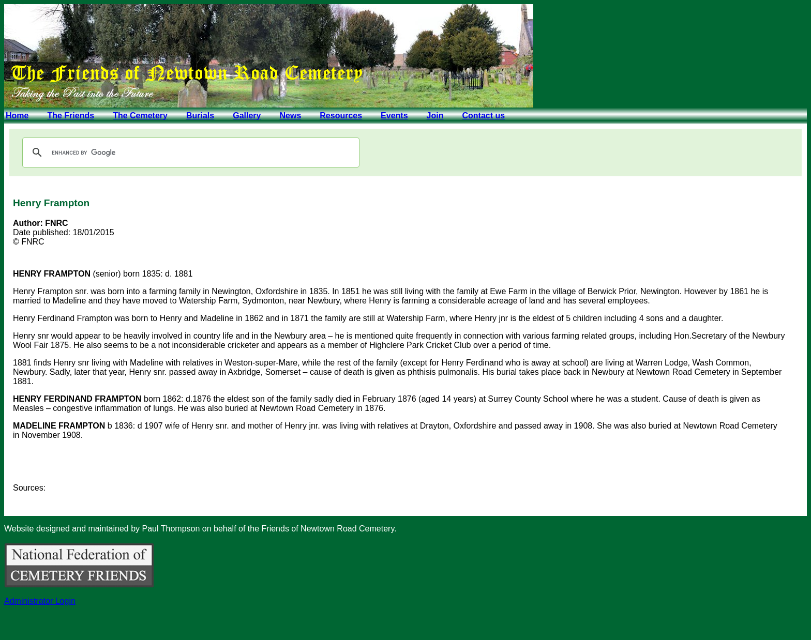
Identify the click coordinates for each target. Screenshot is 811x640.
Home (17, 115)
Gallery (247, 115)
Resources (341, 115)
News (290, 115)
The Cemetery (140, 115)
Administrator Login (40, 601)
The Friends (70, 115)
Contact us (483, 115)
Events (394, 115)
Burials (200, 115)
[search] (189, 152)
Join (435, 115)
